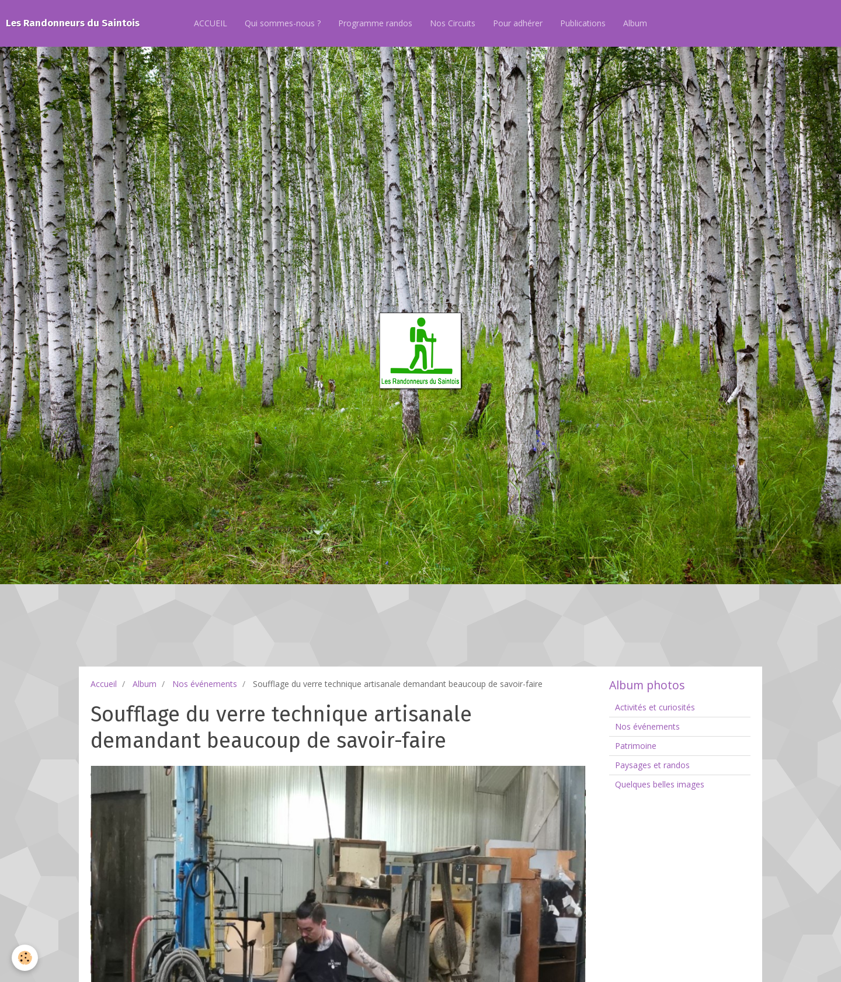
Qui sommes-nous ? (283, 23)
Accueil (104, 683)
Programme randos (375, 23)
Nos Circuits (452, 23)
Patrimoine (635, 745)
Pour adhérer (518, 23)
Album (635, 23)
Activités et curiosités (655, 707)
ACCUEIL (210, 23)
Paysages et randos (652, 765)
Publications (583, 23)
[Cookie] (25, 958)
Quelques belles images (659, 784)
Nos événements (204, 683)
